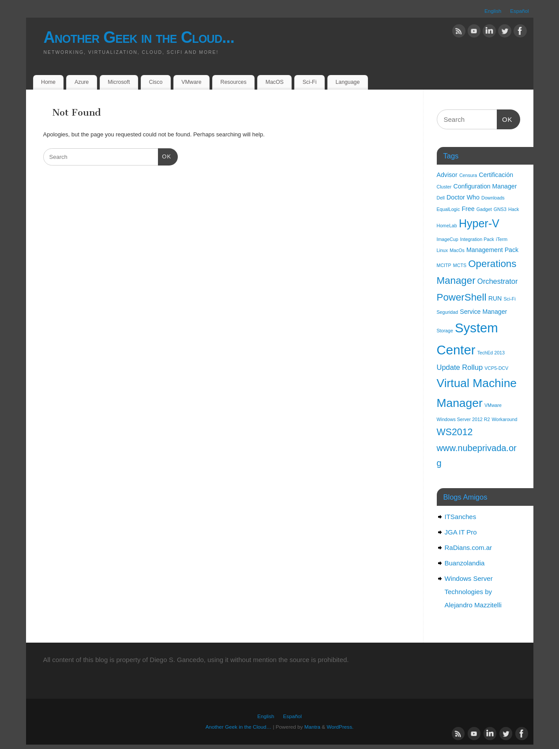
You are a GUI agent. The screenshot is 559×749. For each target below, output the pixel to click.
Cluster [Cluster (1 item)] (444, 186)
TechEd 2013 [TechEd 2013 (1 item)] (491, 352)
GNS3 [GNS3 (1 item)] (500, 209)
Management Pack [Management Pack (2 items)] (492, 249)
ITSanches (460, 516)
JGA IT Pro (461, 532)
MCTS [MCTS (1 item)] (459, 265)
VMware (191, 82)
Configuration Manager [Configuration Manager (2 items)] (485, 186)
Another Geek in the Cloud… (238, 727)
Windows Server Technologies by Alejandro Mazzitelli (473, 592)
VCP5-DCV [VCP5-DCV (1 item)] (496, 368)
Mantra (312, 727)
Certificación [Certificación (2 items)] (496, 174)
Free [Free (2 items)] (467, 208)
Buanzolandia (465, 563)
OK (165, 155)
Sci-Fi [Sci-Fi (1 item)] (509, 298)
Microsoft (119, 82)
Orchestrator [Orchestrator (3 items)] (497, 281)
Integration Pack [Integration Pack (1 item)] (477, 239)
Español (519, 11)
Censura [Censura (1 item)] (468, 175)
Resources (234, 82)
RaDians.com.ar (468, 547)
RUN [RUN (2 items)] (495, 298)
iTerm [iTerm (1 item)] (501, 239)
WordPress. (339, 727)
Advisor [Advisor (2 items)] (447, 174)
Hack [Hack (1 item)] (513, 209)
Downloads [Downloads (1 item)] (493, 197)
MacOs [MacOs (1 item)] (457, 250)
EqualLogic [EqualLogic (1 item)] (448, 209)
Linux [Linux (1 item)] (442, 250)
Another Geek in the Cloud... (139, 37)
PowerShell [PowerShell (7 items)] (462, 297)
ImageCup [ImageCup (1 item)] (447, 239)
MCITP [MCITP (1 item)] (444, 265)
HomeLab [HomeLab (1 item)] (447, 225)
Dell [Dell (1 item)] (441, 197)
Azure (82, 82)
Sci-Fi (310, 82)
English (492, 11)
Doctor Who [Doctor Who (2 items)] (463, 197)
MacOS (275, 82)
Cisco (155, 82)
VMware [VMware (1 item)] (493, 405)
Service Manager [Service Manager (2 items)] (483, 311)
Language (347, 82)
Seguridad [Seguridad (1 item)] (447, 312)
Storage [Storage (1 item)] (445, 330)
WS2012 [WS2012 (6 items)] (455, 432)
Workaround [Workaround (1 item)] (505, 419)
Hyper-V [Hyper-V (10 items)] (479, 223)
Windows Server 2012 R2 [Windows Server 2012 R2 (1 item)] (463, 419)
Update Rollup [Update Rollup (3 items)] (460, 367)
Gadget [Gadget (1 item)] (484, 209)
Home (48, 82)
